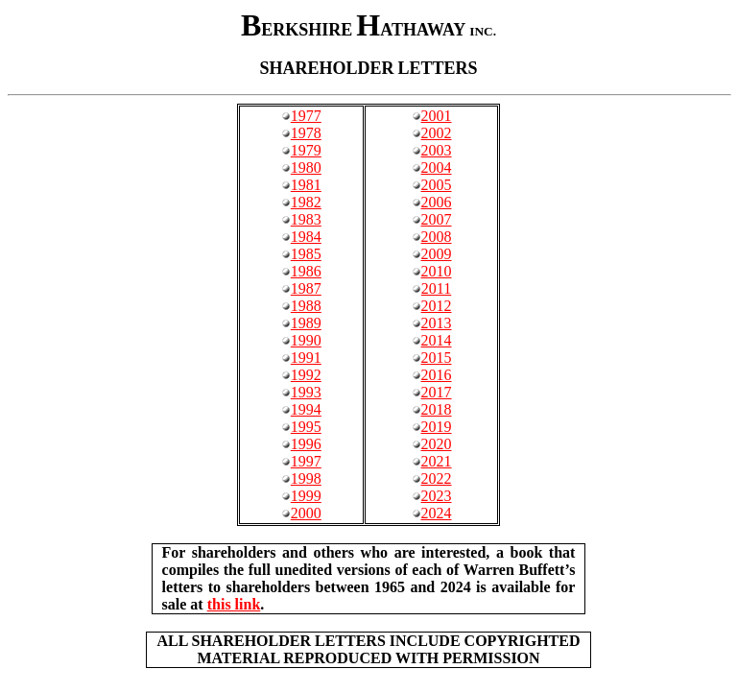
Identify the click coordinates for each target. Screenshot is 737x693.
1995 (306, 426)
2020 (436, 444)
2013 (436, 323)
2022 (436, 478)
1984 (306, 236)
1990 (306, 340)
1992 (306, 375)
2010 (436, 271)
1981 (306, 185)
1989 (306, 323)
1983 (306, 219)
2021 (436, 461)
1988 (306, 306)
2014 (436, 340)
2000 (306, 513)
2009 (436, 254)
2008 (436, 236)
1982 (306, 202)
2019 (436, 426)
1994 (306, 409)
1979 (306, 150)
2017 (436, 392)
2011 (436, 288)
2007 (436, 219)
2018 (436, 409)
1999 (306, 496)
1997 (306, 461)
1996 (306, 444)
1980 (306, 167)
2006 (436, 202)
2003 (436, 150)
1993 (306, 392)
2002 (436, 133)
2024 (436, 513)
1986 (306, 271)
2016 (436, 375)
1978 (306, 133)
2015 (436, 357)
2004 (436, 167)
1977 (306, 116)
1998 (306, 478)
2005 (436, 185)
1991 (306, 357)
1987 (306, 288)
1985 (306, 254)
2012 (436, 306)
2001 (436, 116)
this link (234, 604)
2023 (436, 496)
